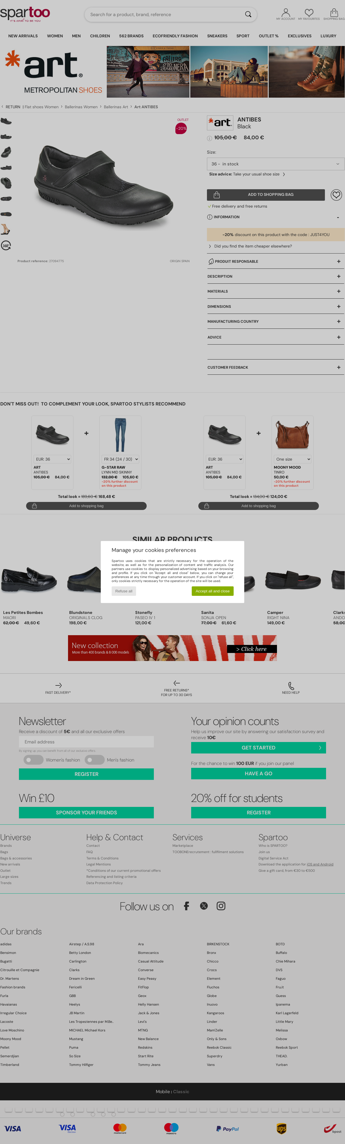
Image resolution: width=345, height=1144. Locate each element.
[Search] (248, 14)
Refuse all (123, 591)
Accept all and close (213, 591)
